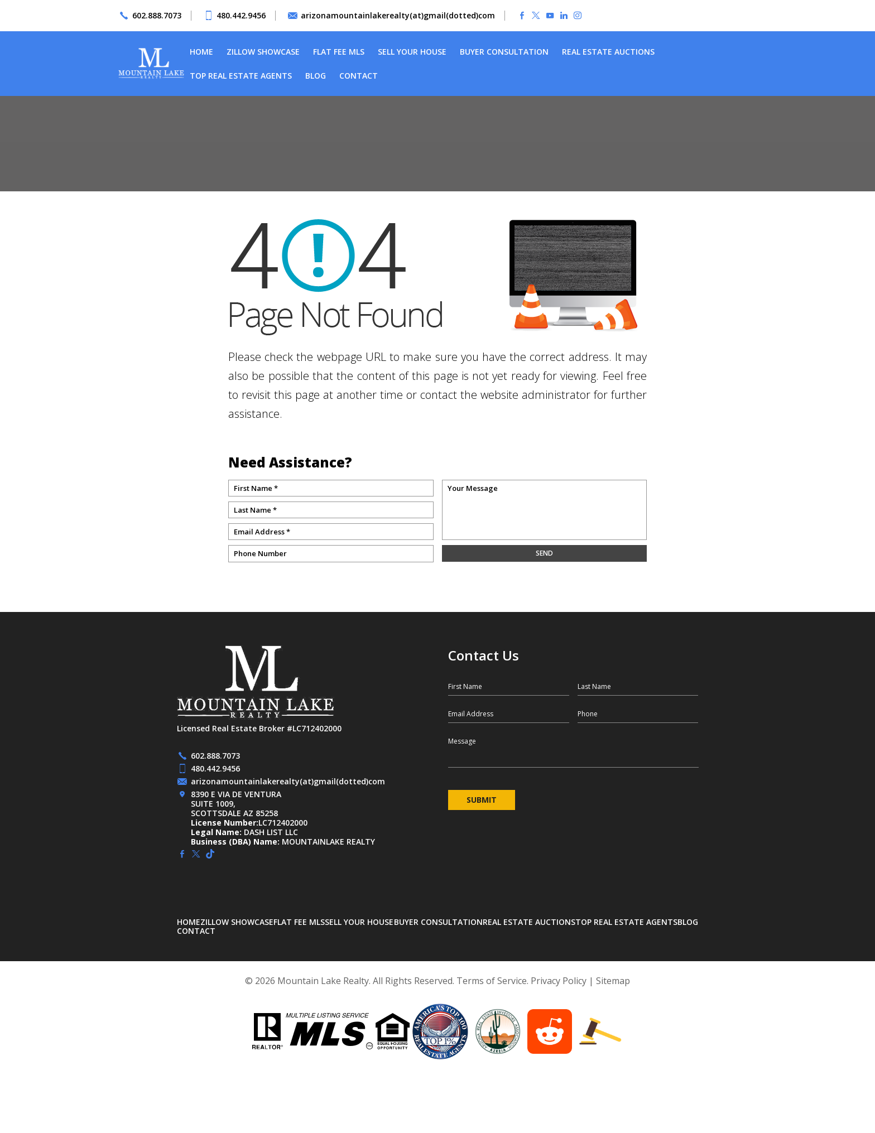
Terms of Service (491, 981)
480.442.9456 (241, 15)
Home (201, 51)
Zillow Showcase (263, 51)
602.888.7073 (156, 15)
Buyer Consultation (504, 51)
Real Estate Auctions (608, 51)
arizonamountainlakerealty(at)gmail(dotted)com (398, 15)
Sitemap (613, 981)
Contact (358, 75)
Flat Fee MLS (338, 51)
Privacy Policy (558, 981)
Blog (315, 75)
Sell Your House (412, 51)
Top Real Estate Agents (241, 75)
